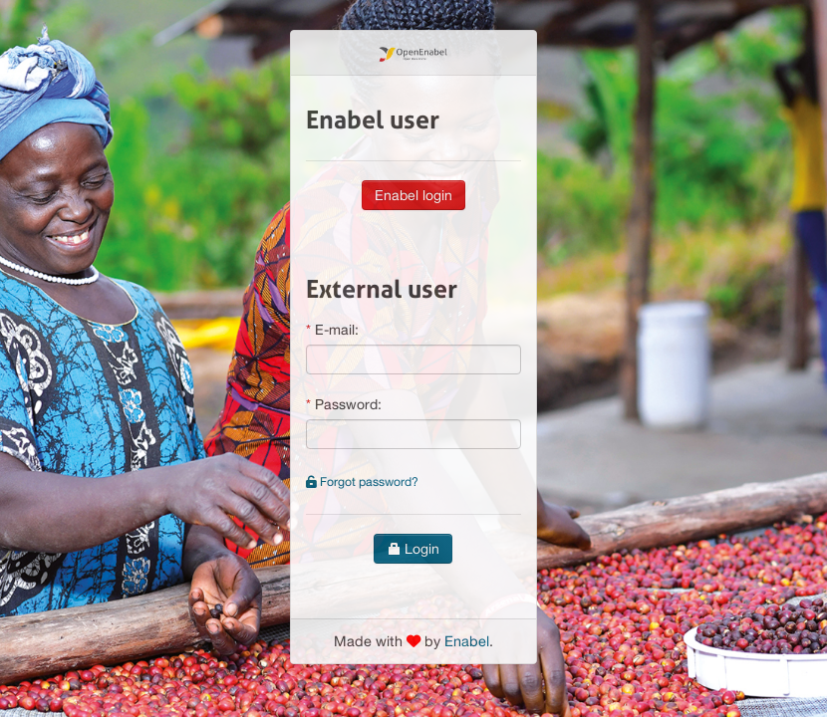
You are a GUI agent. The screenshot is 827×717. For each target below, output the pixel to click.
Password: (348, 404)
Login (413, 549)
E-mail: (337, 330)
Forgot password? (362, 481)
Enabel (466, 640)
